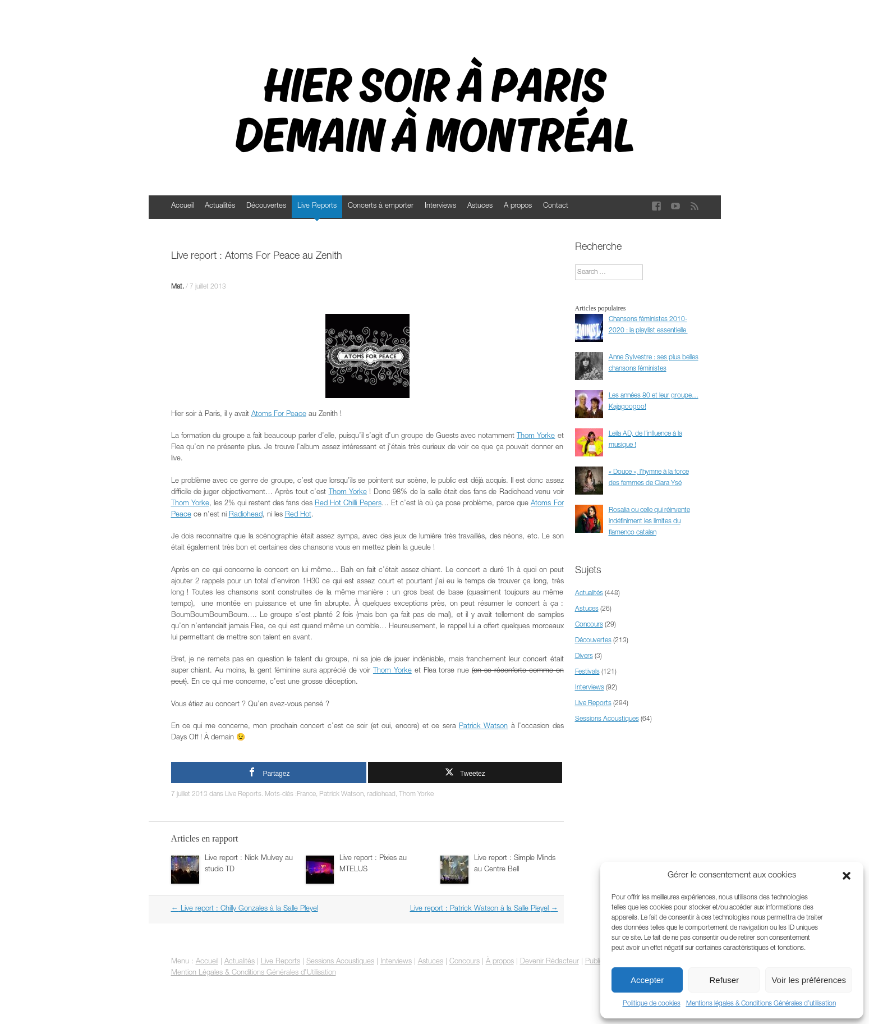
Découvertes (266, 206)
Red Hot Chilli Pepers (348, 504)
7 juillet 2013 (208, 287)
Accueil (182, 206)
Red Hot (298, 515)
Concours (589, 624)
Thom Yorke (536, 436)
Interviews (440, 206)
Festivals (587, 672)
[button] (846, 875)
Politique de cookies (652, 1003)
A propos (518, 206)
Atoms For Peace (278, 414)
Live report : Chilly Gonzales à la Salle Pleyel (244, 909)
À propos (500, 962)
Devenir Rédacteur (549, 962)
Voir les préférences (808, 980)
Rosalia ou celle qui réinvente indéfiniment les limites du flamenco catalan (649, 521)
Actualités (220, 206)
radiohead (381, 794)
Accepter (647, 980)
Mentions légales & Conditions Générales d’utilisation (761, 1003)
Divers (584, 656)
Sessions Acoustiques (607, 719)
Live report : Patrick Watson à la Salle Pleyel (484, 909)
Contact (555, 206)
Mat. (177, 287)
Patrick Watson (483, 726)
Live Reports (317, 206)
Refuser (724, 980)
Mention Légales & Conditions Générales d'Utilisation (253, 973)
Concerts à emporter (380, 206)
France (306, 794)
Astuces (480, 206)
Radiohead (246, 515)
